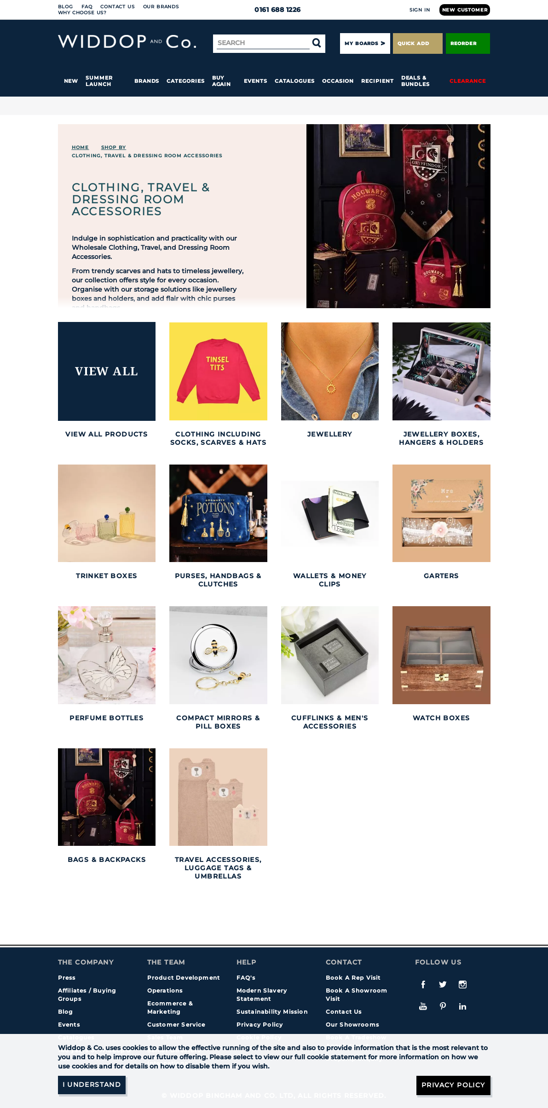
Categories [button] (185, 81)
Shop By (113, 147)
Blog (65, 7)
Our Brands (161, 7)
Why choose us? (82, 13)
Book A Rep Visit (353, 977)
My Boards (361, 43)
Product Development (183, 977)
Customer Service (176, 1024)
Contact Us (117, 7)
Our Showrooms (353, 1024)
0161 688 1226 (274, 9)
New (71, 81)
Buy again (221, 81)
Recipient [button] (377, 81)
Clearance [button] (467, 81)
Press (67, 977)
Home (80, 147)
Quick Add (418, 43)
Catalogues (295, 81)
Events (255, 81)
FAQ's (246, 977)
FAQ (86, 7)
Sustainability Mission (272, 1011)
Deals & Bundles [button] (415, 81)
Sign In (420, 10)
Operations (165, 990)
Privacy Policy (260, 1024)
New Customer (465, 10)
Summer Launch (99, 81)
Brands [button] (147, 81)
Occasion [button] (338, 81)
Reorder (468, 43)
